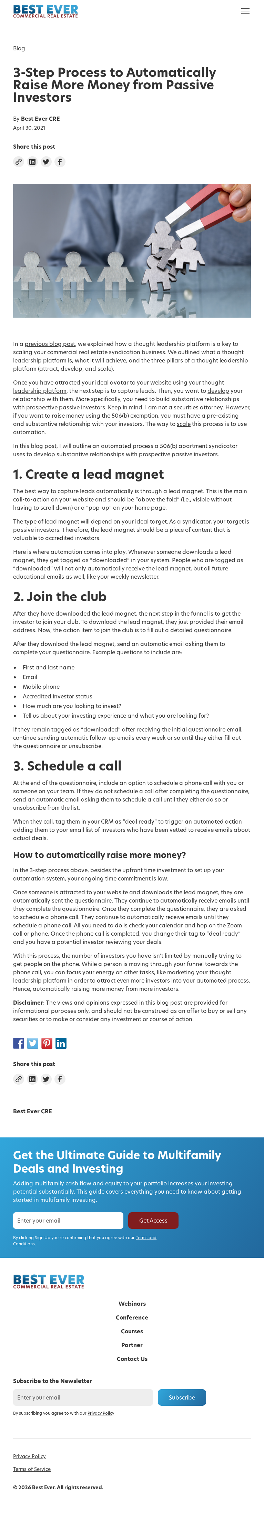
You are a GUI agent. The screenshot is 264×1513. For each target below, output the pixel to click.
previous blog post (50, 343)
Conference (132, 1317)
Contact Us (132, 1359)
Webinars (132, 1303)
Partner (132, 1345)
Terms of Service (32, 1469)
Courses (132, 1331)
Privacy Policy (29, 1456)
